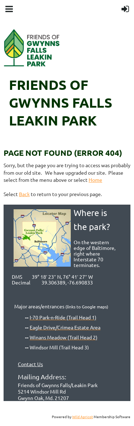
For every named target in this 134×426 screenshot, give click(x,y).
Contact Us (30, 364)
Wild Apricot (82, 416)
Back (24, 194)
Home (95, 179)
